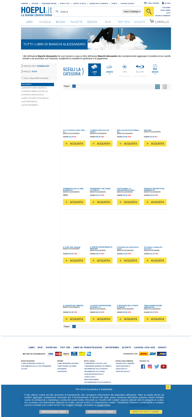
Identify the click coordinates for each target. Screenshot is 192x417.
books (61, 22)
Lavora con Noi (127, 3)
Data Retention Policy (94, 374)
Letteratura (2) (30, 101)
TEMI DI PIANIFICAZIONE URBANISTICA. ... (153, 306)
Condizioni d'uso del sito (95, 363)
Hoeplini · (52, 347)
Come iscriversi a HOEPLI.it (33, 363)
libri (29, 22)
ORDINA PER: (36, 66)
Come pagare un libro (66, 366)
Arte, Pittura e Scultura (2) (36, 98)
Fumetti (76, 22)
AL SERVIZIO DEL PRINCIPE (73, 305)
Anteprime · (112, 347)
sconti (139, 22)
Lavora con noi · (145, 347)
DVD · (41, 347)
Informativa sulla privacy (96, 369)
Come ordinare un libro (68, 363)
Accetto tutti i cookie (146, 412)
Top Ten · (66, 347)
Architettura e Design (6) (34, 88)
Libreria (24, 3)
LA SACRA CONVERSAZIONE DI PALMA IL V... (100, 306)
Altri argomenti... (31, 105)
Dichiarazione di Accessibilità (97, 382)
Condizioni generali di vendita (97, 366)
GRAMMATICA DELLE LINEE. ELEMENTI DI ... (73, 189)
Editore (35, 3)
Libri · (32, 347)
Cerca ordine (153, 3)
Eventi (114, 3)
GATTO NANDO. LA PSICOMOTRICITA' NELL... (126, 189)
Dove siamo (166, 10)
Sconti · (127, 347)
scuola (45, 22)
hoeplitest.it (121, 369)
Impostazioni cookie (54, 412)
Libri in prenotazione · (88, 347)
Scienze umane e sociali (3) (35, 91)
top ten (124, 22)
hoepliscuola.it (123, 371)
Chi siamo (166, 7)
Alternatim (147, 130)
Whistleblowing (91, 379)
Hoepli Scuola (79, 3)
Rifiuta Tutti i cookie (100, 412)
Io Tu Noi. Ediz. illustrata (71, 247)
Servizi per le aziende (98, 3)
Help (168, 13)
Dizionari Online (49, 3)
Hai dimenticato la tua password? (36, 366)
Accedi (168, 3)
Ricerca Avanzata (163, 15)
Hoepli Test (65, 3)
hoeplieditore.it (123, 366)
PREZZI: (30, 71)
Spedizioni (61, 369)
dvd (108, 22)
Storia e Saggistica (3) (33, 95)
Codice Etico (89, 377)
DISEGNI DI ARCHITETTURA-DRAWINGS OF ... (154, 189)
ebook (92, 22)
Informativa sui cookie (94, 371)
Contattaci (62, 371)
